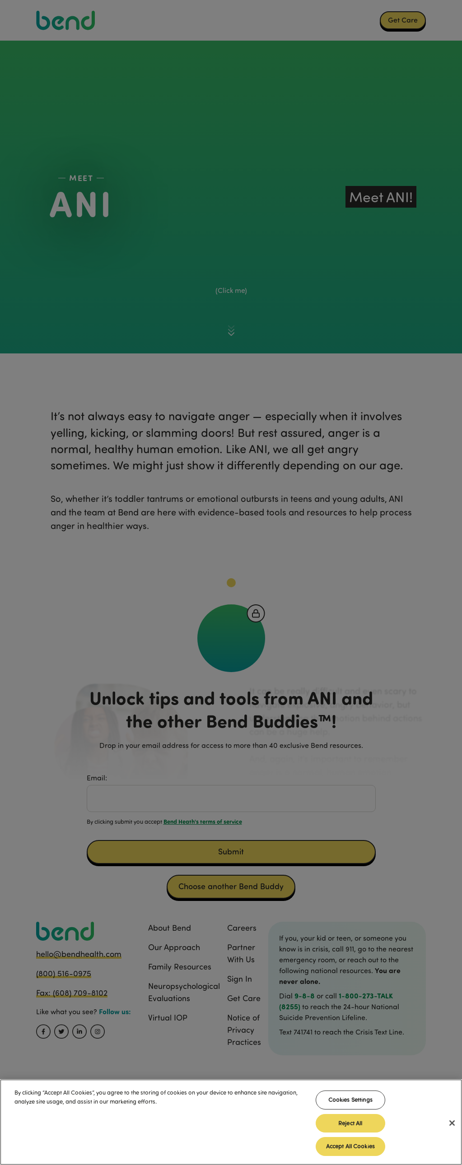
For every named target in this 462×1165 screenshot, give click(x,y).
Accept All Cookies (350, 1148)
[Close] (452, 1125)
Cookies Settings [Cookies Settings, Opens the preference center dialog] (350, 1101)
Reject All (350, 1125)
